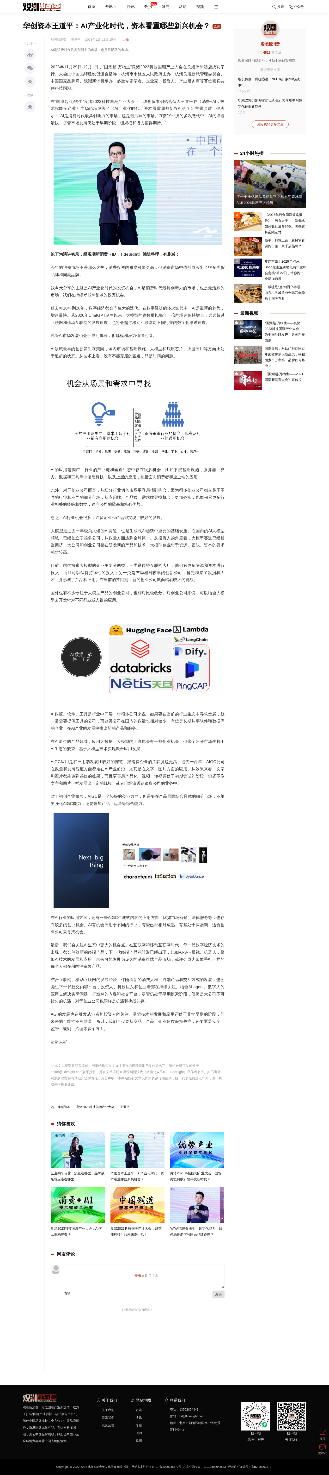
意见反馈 (108, 1425)
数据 (150, 5)
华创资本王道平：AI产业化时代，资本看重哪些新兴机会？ (137, 1176)
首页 (91, 7)
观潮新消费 (270, 44)
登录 (137, 1275)
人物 (125, 39)
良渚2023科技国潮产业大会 (95, 1107)
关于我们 (108, 1410)
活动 (183, 7)
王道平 (124, 1107)
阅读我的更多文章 (270, 124)
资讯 (111, 7)
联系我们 (108, 1417)
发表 (218, 1294)
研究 (165, 7)
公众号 (296, 7)
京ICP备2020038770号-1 (168, 1467)
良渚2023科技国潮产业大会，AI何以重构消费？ (76, 1232)
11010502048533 (214, 1467)
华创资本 (64, 1107)
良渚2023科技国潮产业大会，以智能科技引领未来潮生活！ (136, 1232)
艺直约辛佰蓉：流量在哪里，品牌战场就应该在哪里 (77, 1176)
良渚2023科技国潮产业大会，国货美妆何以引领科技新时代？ (195, 1176)
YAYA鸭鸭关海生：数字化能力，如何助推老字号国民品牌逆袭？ (196, 1232)
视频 (200, 7)
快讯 (131, 7)
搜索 (278, 7)
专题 (139, 1425)
